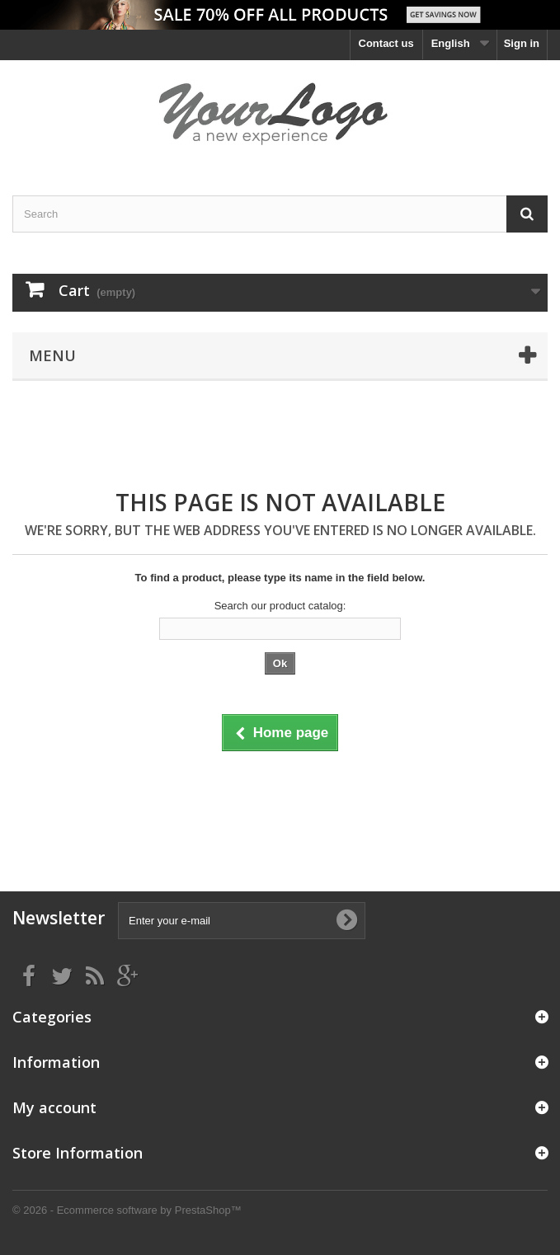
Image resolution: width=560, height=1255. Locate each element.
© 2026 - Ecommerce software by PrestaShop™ (127, 1210)
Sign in (521, 43)
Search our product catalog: (280, 605)
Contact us (386, 43)
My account (54, 1107)
